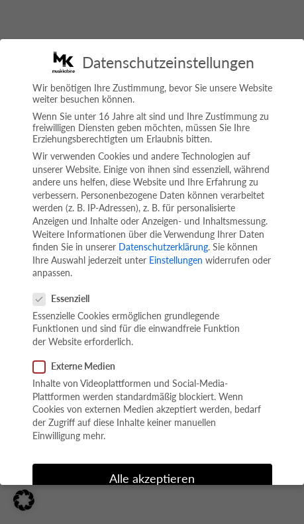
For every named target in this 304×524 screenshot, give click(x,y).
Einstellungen (176, 260)
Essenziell (66, 298)
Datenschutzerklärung (163, 246)
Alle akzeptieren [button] (152, 479)
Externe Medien (79, 366)
